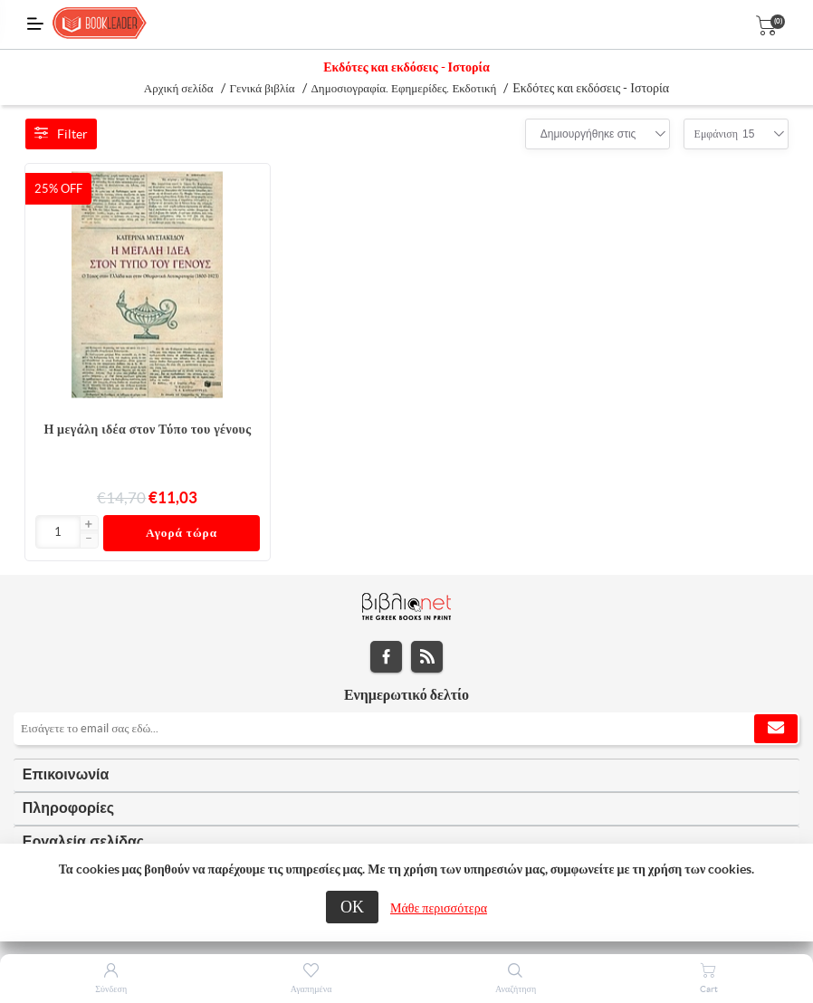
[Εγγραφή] (406, 728)
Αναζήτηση (515, 989)
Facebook (386, 657)
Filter (61, 134)
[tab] (406, 775)
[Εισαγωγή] (58, 532)
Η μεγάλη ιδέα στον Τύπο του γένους (147, 429)
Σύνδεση (111, 989)
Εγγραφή (776, 728)
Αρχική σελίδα (179, 88)
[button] (89, 525)
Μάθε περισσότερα (438, 908)
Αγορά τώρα (181, 533)
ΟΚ (352, 906)
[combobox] (588, 134)
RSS (427, 657)
